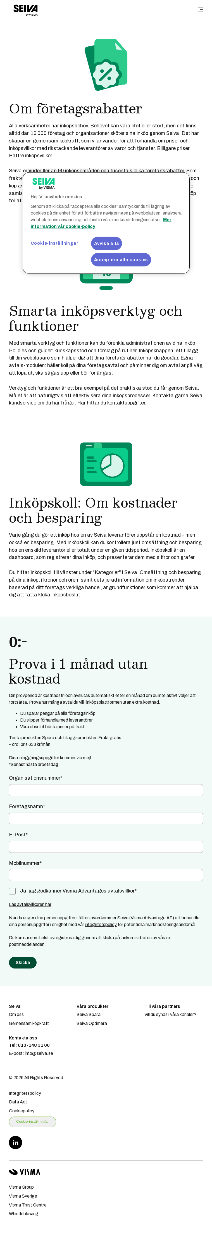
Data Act (18, 1102)
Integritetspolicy (25, 1093)
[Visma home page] (106, 1172)
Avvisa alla (106, 243)
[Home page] (25, 10)
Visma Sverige (23, 1196)
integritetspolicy (101, 924)
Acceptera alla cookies (121, 259)
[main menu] (201, 10)
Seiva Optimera (92, 1023)
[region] (106, 223)
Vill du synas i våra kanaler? (170, 1014)
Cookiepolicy (21, 1110)
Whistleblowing (23, 1213)
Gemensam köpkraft (29, 1023)
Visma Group (21, 1187)
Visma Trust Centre (28, 1205)
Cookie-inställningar (32, 1122)
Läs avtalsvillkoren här (30, 904)
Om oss (16, 1014)
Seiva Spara (89, 1014)
